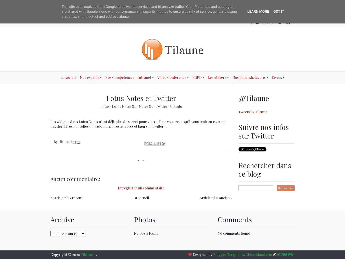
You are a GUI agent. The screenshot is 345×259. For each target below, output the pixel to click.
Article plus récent (68, 198)
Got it (278, 11)
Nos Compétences (119, 77)
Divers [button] (277, 77)
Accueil (143, 198)
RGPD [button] (197, 77)
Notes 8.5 (146, 106)
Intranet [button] (144, 77)
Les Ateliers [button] (217, 77)
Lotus (105, 106)
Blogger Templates (228, 254)
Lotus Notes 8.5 (124, 106)
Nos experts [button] (89, 77)
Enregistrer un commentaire (141, 188)
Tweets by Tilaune (253, 112)
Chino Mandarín (259, 254)
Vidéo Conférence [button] (171, 77)
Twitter (162, 106)
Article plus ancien (215, 198)
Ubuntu (176, 106)
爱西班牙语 (286, 254)
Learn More (258, 11)
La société (68, 77)
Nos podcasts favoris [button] (249, 77)
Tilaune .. (88, 254)
